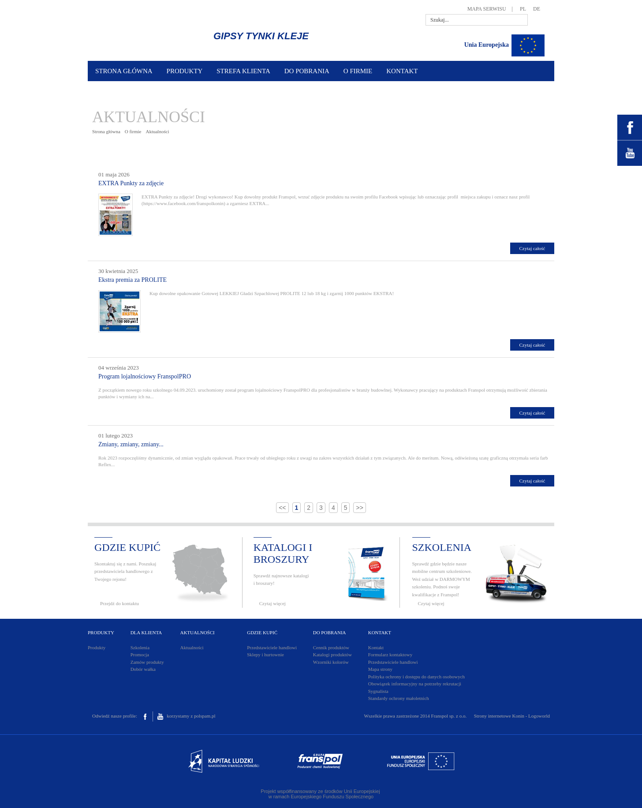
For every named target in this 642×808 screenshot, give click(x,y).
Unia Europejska (486, 44)
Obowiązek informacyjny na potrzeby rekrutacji (414, 683)
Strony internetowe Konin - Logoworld (512, 715)
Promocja (140, 654)
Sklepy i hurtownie (265, 654)
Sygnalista (378, 691)
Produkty (96, 647)
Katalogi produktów (332, 654)
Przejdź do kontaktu (119, 603)
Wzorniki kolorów (331, 662)
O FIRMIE (357, 71)
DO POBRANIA (306, 71)
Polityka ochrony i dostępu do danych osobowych (416, 676)
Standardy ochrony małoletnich (398, 698)
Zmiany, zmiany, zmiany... (131, 444)
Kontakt (376, 647)
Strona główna (106, 131)
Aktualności (157, 131)
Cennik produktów (331, 647)
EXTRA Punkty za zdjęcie (131, 183)
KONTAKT (402, 71)
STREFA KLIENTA (243, 71)
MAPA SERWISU (486, 9)
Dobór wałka (143, 669)
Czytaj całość (532, 248)
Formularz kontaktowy (390, 654)
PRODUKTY (185, 71)
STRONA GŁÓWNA (124, 71)
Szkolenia (140, 647)
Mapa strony (380, 669)
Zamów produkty (147, 662)
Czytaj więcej (272, 603)
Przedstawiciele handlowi (272, 647)
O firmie (133, 131)
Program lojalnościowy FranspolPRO (144, 376)
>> (359, 507)
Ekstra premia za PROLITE (132, 280)
